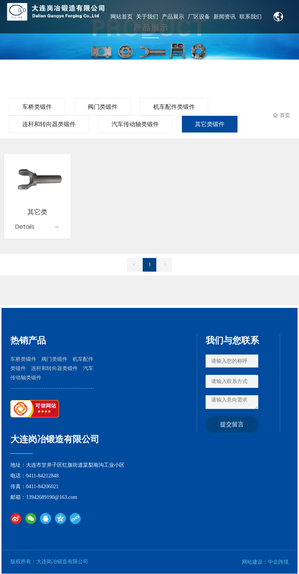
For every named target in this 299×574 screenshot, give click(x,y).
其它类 (37, 212)
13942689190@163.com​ (52, 497)
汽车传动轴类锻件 (135, 124)
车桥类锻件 (37, 107)
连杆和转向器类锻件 (49, 124)
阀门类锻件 (102, 107)
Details (24, 226)
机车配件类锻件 (174, 107)
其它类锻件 (210, 124)
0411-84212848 (42, 476)
